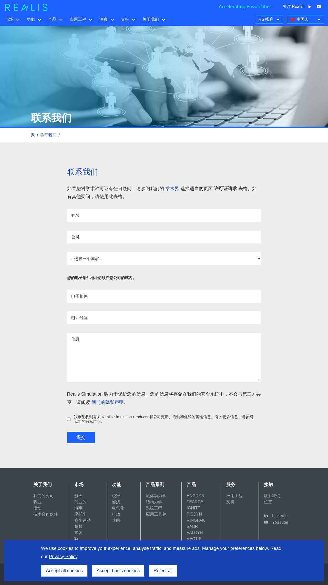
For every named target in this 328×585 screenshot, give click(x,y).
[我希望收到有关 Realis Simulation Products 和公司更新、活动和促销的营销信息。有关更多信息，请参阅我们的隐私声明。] (68, 419)
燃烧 (116, 502)
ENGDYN (195, 496)
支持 (125, 19)
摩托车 (80, 514)
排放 (116, 514)
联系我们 (272, 496)
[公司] (164, 237)
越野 (78, 526)
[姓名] (164, 215)
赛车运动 (82, 520)
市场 (9, 19)
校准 (116, 496)
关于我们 (150, 19)
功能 (31, 19)
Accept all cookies (64, 570)
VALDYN (195, 532)
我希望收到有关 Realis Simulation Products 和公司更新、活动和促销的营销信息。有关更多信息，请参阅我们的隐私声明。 (163, 419)
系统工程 (154, 508)
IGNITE (193, 508)
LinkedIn (280, 516)
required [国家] (164, 258)
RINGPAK (196, 520)
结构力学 (154, 502)
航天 (78, 496)
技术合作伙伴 (45, 514)
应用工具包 (156, 514)
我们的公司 (43, 496)
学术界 (172, 188)
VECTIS (194, 539)
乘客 (78, 532)
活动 (37, 508)
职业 (37, 502)
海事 (78, 508)
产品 (52, 19)
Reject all (162, 570)
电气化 (118, 508)
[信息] (164, 357)
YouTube (280, 522)
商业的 (80, 502)
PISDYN (194, 514)
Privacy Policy (63, 556)
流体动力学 (156, 496)
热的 (116, 520)
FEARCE (195, 502)
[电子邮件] (164, 296)
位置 (268, 502)
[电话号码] (164, 317)
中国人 (306, 19)
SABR (192, 526)
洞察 (103, 19)
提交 (81, 437)
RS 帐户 (269, 19)
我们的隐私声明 (107, 402)
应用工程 (78, 19)
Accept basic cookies (118, 570)
